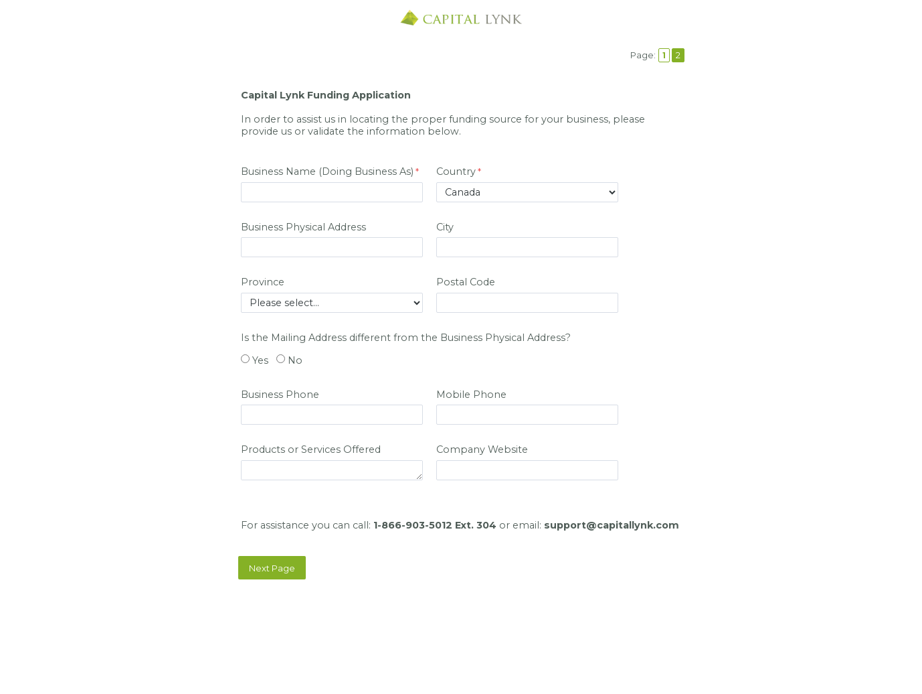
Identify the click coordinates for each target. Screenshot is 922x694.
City (445, 227)
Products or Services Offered (311, 449)
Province (262, 282)
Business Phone (281, 395)
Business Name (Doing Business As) (327, 171)
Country (456, 171)
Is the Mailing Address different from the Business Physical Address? (406, 338)
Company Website (483, 449)
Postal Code (465, 282)
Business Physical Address (303, 227)
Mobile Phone (471, 395)
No (295, 360)
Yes (260, 360)
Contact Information (461, 635)
